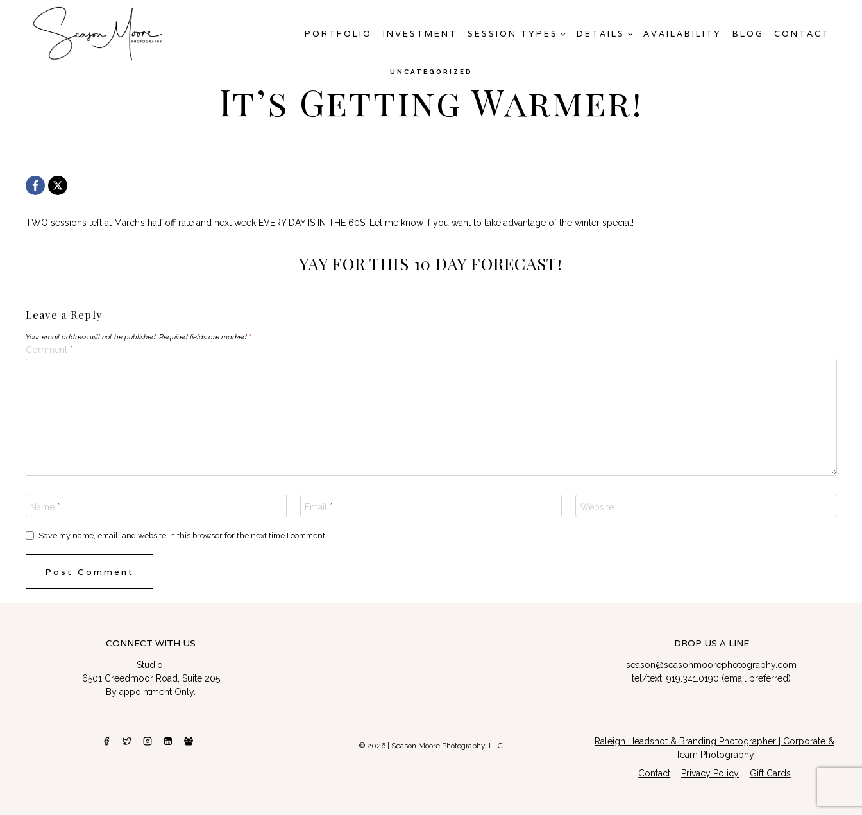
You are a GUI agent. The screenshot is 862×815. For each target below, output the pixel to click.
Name (45, 507)
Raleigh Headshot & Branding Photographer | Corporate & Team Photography (714, 748)
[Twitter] (127, 741)
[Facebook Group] (189, 741)
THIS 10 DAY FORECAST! (465, 263)
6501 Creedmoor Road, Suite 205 (151, 678)
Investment (420, 33)
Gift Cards (770, 773)
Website (597, 507)
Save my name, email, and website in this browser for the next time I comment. (182, 535)
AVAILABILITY (682, 33)
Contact (802, 33)
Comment (49, 350)
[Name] (156, 506)
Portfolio (338, 33)
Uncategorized (431, 71)
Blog (748, 33)
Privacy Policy (710, 773)
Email (319, 507)
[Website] (706, 506)
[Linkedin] (168, 741)
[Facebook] (35, 185)
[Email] (431, 506)
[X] (57, 185)
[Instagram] (147, 741)
